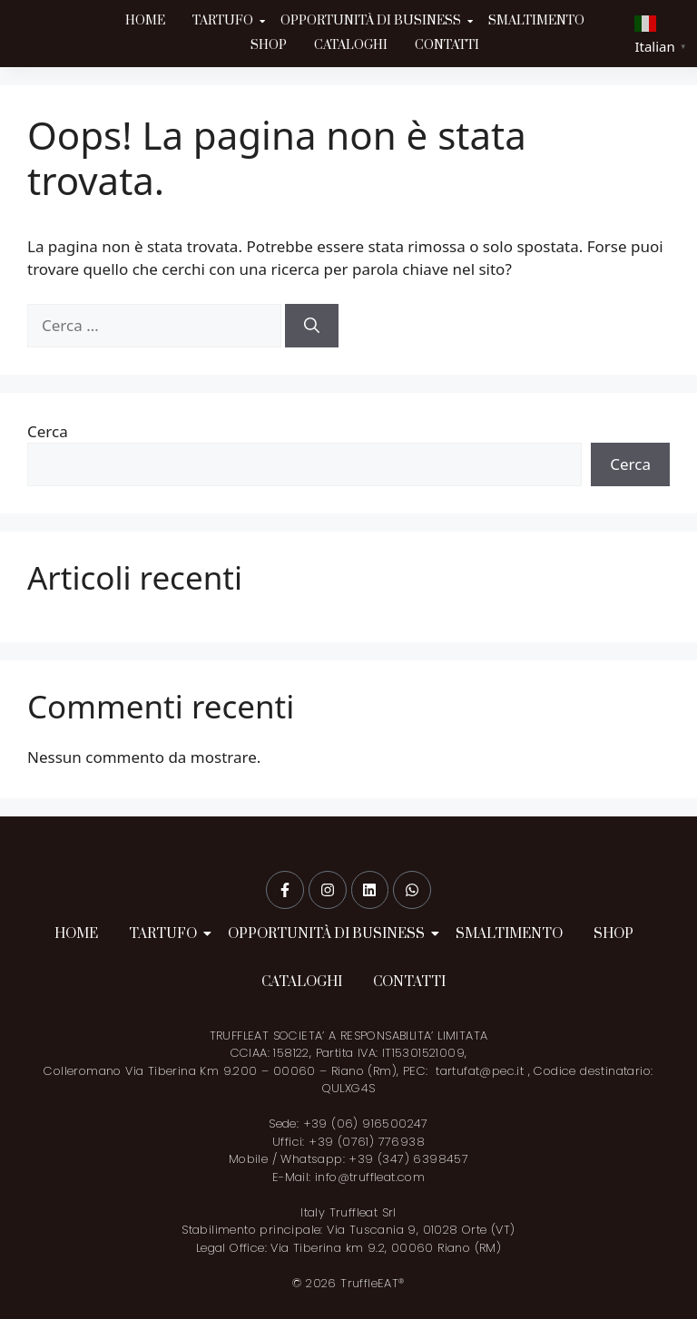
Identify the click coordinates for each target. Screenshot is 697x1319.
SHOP (268, 45)
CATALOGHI (351, 45)
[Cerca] (312, 325)
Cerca (47, 431)
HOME (145, 21)
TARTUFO (224, 21)
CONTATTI (447, 45)
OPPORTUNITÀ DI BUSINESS (372, 21)
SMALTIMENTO (536, 21)
